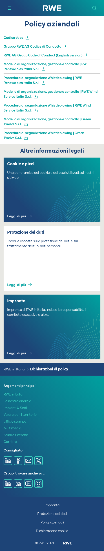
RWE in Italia (14, 369)
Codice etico (13, 38)
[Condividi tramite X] (38, 460)
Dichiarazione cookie (52, 531)
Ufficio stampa (15, 421)
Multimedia (12, 428)
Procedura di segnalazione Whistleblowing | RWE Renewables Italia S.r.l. (43, 80)
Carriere (10, 442)
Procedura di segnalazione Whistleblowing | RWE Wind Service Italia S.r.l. (47, 107)
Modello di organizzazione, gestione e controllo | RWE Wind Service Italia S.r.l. (51, 94)
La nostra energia (17, 401)
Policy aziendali (52, 522)
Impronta (52, 505)
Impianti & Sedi (15, 408)
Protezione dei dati (52, 514)
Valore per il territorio (20, 415)
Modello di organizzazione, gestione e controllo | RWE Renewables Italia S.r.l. (46, 66)
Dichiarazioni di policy (49, 369)
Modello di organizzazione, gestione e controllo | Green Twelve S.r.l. (47, 121)
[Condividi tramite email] (28, 460)
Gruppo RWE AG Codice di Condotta (33, 46)
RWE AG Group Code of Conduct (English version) (43, 55)
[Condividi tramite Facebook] (18, 460)
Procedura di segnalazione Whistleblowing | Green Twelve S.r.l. (44, 135)
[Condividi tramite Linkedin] (8, 460)
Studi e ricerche (16, 435)
